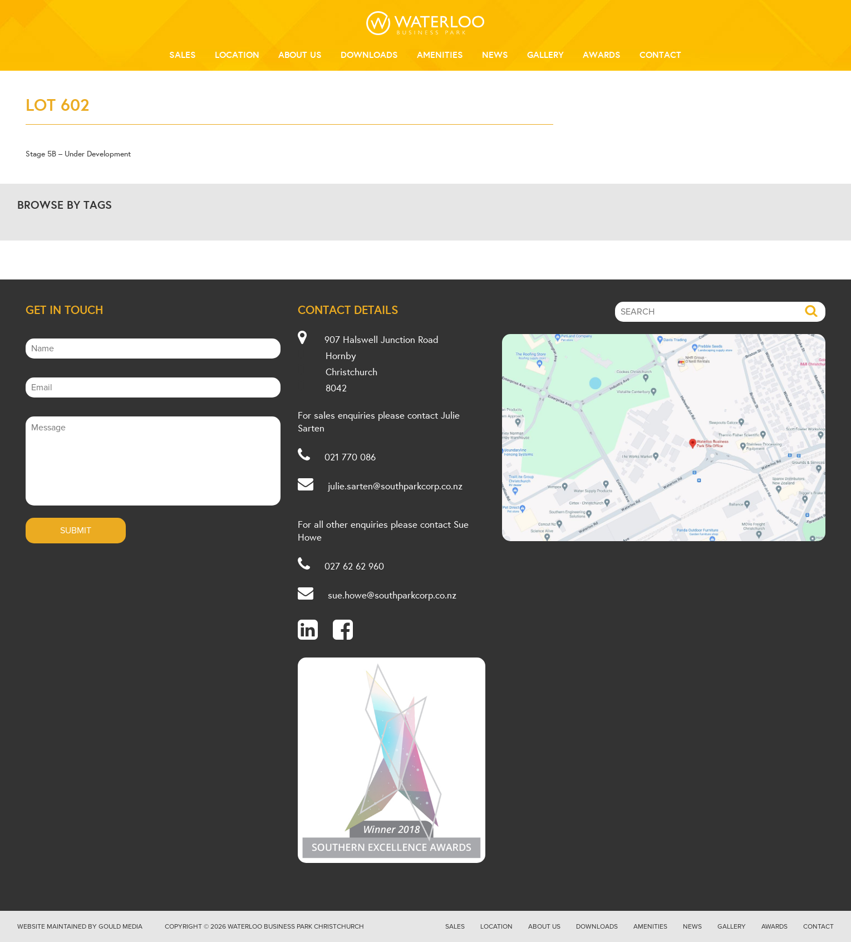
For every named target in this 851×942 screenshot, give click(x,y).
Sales (182, 54)
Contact (660, 54)
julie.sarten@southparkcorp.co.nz (395, 485)
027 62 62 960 (354, 566)
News (495, 54)
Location (237, 54)
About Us (300, 54)
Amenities (440, 54)
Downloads (369, 54)
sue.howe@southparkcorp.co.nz (392, 594)
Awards (602, 54)
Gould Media (120, 926)
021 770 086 (350, 456)
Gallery (545, 54)
